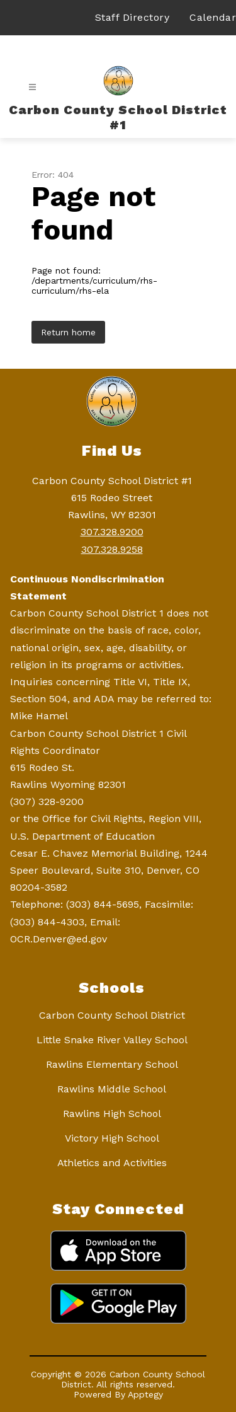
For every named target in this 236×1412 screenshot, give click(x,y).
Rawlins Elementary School (112, 1064)
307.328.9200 (112, 532)
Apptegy (145, 1394)
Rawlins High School (112, 1114)
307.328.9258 (112, 549)
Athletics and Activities (112, 1163)
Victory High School (112, 1138)
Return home (68, 332)
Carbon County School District (112, 1015)
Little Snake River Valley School (112, 1040)
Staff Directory (132, 17)
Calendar (212, 17)
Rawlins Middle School (111, 1089)
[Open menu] (32, 87)
